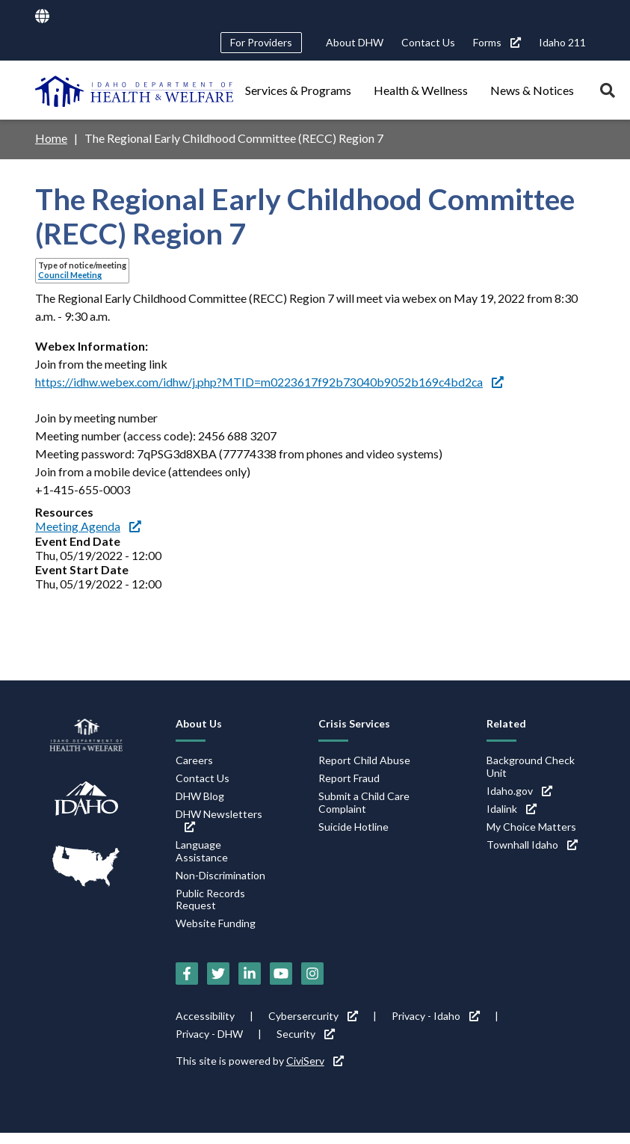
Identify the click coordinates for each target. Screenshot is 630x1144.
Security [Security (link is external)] (306, 1032)
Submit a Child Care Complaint (364, 801)
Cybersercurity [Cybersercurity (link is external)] (313, 1014)
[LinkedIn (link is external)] (249, 972)
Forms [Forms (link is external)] (497, 42)
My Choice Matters (531, 825)
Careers (194, 758)
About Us (199, 722)
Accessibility (205, 1014)
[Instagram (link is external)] (312, 972)
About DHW (354, 42)
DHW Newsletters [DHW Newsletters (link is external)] (219, 818)
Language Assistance (202, 849)
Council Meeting (70, 275)
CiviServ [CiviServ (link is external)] (315, 1059)
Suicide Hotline (353, 825)
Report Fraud (349, 776)
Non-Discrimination (220, 873)
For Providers (261, 42)
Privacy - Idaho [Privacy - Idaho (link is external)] (436, 1014)
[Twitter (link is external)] (218, 972)
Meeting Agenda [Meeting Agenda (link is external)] (88, 525)
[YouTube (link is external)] (281, 972)
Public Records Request (210, 898)
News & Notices (532, 90)
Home (51, 138)
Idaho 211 (562, 42)
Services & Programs (298, 90)
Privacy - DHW (209, 1032)
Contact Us (428, 42)
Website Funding (216, 922)
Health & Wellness (421, 90)
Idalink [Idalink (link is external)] (512, 807)
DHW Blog (200, 794)
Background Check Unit (531, 765)
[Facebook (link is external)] (187, 972)
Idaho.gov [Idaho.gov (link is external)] (519, 789)
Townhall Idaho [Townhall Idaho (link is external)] (532, 843)
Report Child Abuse (364, 758)
